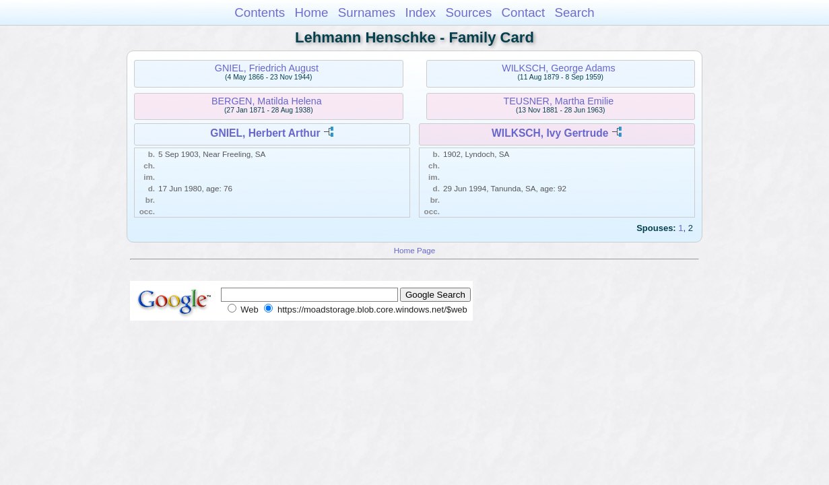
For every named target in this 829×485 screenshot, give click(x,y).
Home (311, 12)
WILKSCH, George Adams (558, 68)
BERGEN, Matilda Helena (266, 101)
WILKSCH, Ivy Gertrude (550, 133)
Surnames (366, 12)
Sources (469, 12)
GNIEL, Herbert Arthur (265, 133)
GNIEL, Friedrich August (267, 68)
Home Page (415, 250)
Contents (259, 12)
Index (420, 12)
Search (574, 12)
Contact (523, 12)
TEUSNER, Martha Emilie (559, 101)
